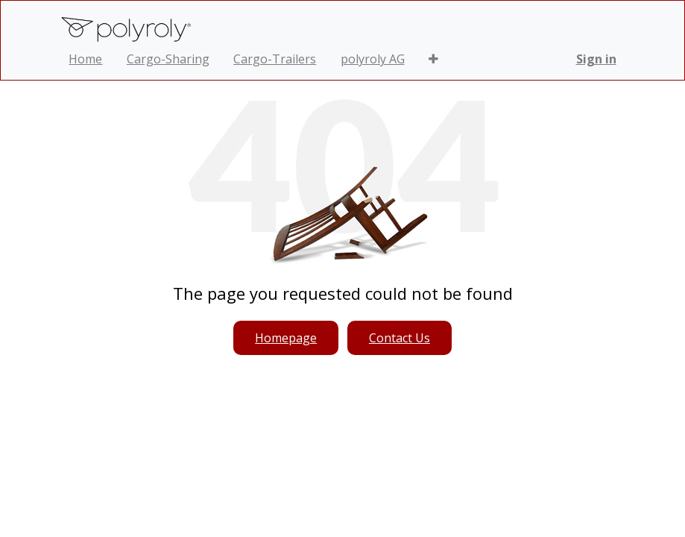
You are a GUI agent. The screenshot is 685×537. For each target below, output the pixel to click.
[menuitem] (85, 59)
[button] (433, 59)
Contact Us (399, 338)
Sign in (596, 59)
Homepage (286, 338)
